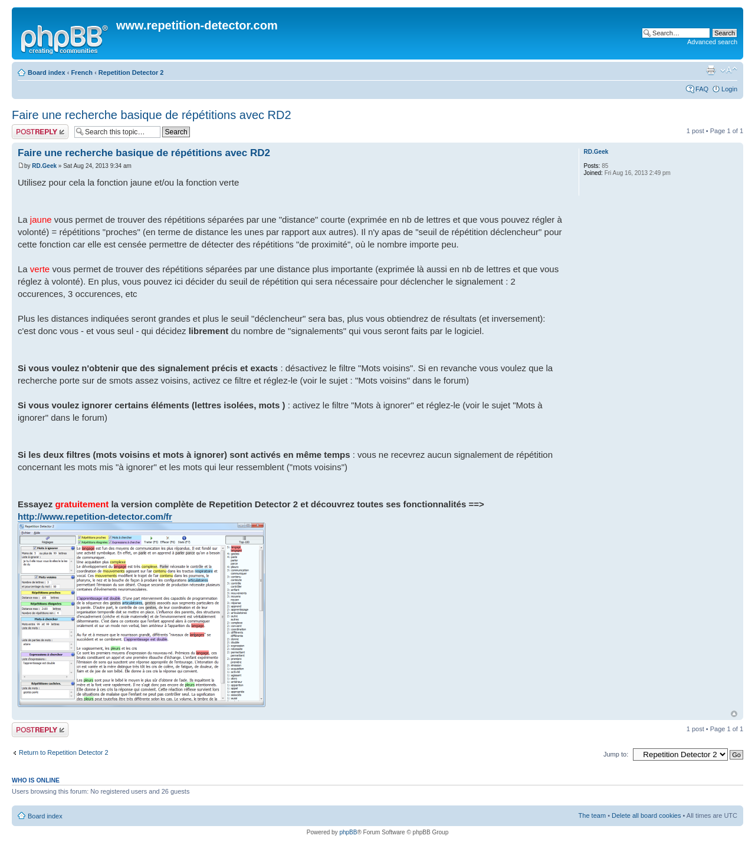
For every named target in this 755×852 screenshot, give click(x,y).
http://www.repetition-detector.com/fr (95, 516)
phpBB (348, 832)
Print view (710, 70)
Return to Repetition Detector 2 (64, 752)
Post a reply (40, 131)
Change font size (728, 70)
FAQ (701, 89)
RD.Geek (44, 166)
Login (729, 89)
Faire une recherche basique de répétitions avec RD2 (151, 114)
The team (592, 815)
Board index (46, 72)
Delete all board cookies (646, 815)
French (82, 72)
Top (734, 714)
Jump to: (615, 754)
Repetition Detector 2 (131, 72)
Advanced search (712, 41)
